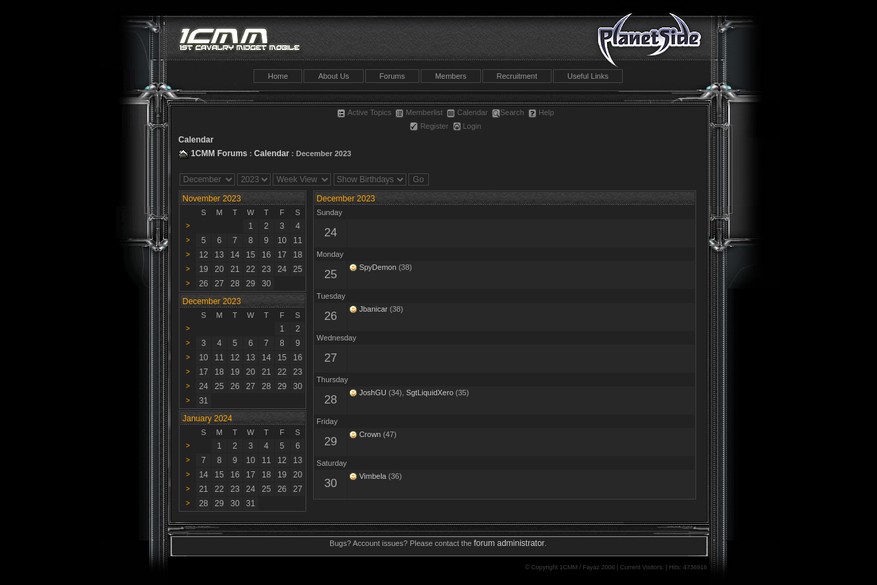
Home (278, 76)
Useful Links (587, 76)
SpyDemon (377, 267)
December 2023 (346, 198)
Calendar (467, 112)
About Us (333, 76)
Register (429, 126)
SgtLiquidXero (430, 392)
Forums (392, 76)
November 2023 (211, 198)
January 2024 (207, 418)
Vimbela (372, 476)
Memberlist (419, 112)
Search (508, 112)
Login (467, 126)
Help (541, 112)
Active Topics (364, 112)
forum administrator (508, 543)
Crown (370, 434)
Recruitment (517, 76)
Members (451, 76)
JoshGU (372, 392)
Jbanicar (373, 309)
